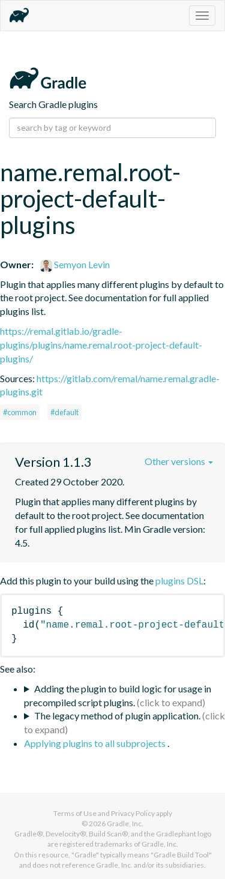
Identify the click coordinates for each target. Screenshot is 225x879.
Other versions (179, 461)
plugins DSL (179, 580)
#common (20, 412)
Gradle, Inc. (125, 823)
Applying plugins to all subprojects (95, 743)
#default (64, 412)
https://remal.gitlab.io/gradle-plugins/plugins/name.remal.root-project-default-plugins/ (101, 344)
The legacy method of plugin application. (117, 715)
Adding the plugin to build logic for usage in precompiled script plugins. (117, 695)
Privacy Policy (133, 813)
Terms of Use (75, 813)
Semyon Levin (75, 264)
